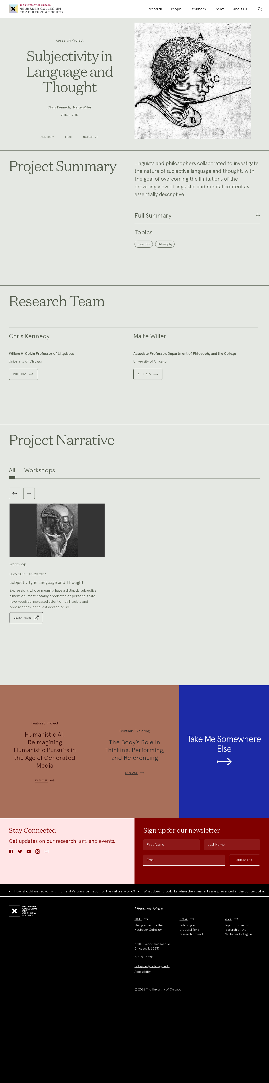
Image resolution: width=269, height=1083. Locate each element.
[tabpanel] (134, 630)
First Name (155, 918)
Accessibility (142, 1045)
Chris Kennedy (59, 107)
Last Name (216, 918)
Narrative (90, 137)
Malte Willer (82, 107)
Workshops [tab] (39, 544)
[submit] (260, 9)
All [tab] (12, 544)
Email (151, 933)
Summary (47, 137)
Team (68, 137)
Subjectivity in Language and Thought (47, 656)
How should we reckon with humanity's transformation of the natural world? (74, 965)
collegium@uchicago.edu (152, 1040)
